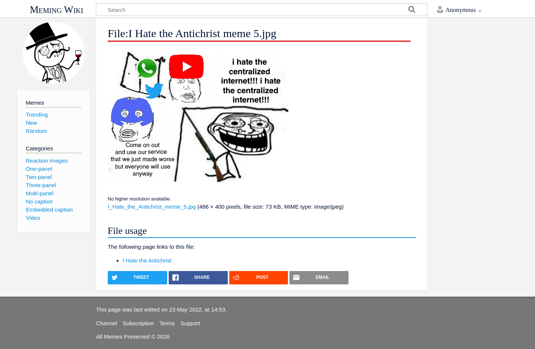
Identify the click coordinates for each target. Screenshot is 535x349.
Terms (167, 323)
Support (190, 323)
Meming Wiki (56, 9)
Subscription (138, 323)
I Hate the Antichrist (147, 260)
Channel (106, 323)
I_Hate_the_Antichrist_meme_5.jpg (152, 206)
